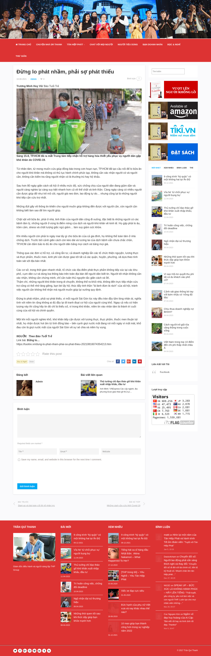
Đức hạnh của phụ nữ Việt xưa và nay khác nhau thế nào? (135, 608)
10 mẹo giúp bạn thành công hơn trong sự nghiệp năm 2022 (135, 627)
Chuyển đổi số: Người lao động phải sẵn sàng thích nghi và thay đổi (180, 560)
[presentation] (42, 473)
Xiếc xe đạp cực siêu (132, 590)
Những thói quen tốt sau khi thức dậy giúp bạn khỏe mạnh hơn (87, 617)
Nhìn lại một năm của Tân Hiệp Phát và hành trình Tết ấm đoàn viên (180, 538)
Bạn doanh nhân (153, 44)
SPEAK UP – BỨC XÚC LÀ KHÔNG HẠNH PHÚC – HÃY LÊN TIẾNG (181, 589)
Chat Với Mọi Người (101, 44)
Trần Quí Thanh (191, 650)
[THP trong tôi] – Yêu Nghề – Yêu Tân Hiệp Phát (133, 576)
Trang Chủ (23, 44)
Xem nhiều (169, 168)
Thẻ (191, 168)
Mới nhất (156, 168)
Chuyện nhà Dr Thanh (49, 44)
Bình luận (182, 168)
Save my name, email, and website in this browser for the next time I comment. (61, 459)
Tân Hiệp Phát (75, 44)
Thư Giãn (21, 56)
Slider (31, 362)
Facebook (164, 372)
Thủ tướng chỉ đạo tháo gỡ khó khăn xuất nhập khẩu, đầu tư (120, 383)
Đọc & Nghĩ (173, 44)
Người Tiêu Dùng (128, 44)
